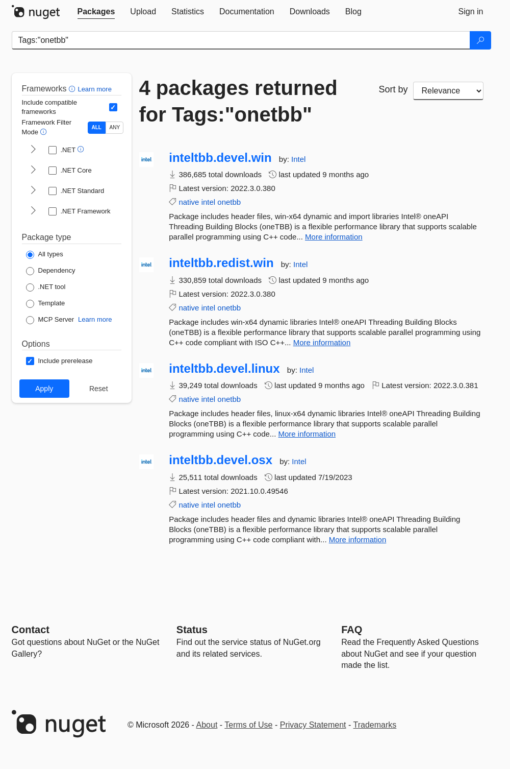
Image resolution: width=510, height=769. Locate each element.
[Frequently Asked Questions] (351, 629)
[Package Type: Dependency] (51, 271)
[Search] (480, 40)
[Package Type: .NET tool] (46, 287)
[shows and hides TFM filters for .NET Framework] (33, 211)
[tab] (96, 12)
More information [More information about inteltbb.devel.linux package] (307, 433)
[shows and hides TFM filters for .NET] (33, 150)
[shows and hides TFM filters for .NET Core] (33, 170)
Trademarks (375, 724)
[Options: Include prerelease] (59, 361)
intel (208, 202)
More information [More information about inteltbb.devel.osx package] (358, 539)
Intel (298, 159)
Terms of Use (248, 724)
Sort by (393, 89)
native (188, 202)
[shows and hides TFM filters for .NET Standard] (33, 191)
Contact (30, 629)
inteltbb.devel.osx (220, 460)
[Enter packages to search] (241, 40)
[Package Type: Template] (45, 304)
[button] (73, 88)
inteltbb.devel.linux (224, 368)
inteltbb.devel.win (220, 157)
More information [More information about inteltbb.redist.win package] (322, 342)
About (207, 724)
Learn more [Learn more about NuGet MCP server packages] (95, 319)
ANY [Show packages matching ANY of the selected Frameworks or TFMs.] (115, 127)
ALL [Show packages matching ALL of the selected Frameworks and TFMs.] (96, 127)
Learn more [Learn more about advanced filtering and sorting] (94, 89)
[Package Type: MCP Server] (50, 320)
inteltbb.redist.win (221, 263)
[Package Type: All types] (44, 255)
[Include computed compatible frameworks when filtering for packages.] (113, 107)
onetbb (229, 202)
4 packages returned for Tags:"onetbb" (238, 101)
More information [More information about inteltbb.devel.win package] (334, 236)
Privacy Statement (313, 724)
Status (192, 629)
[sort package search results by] (448, 91)
